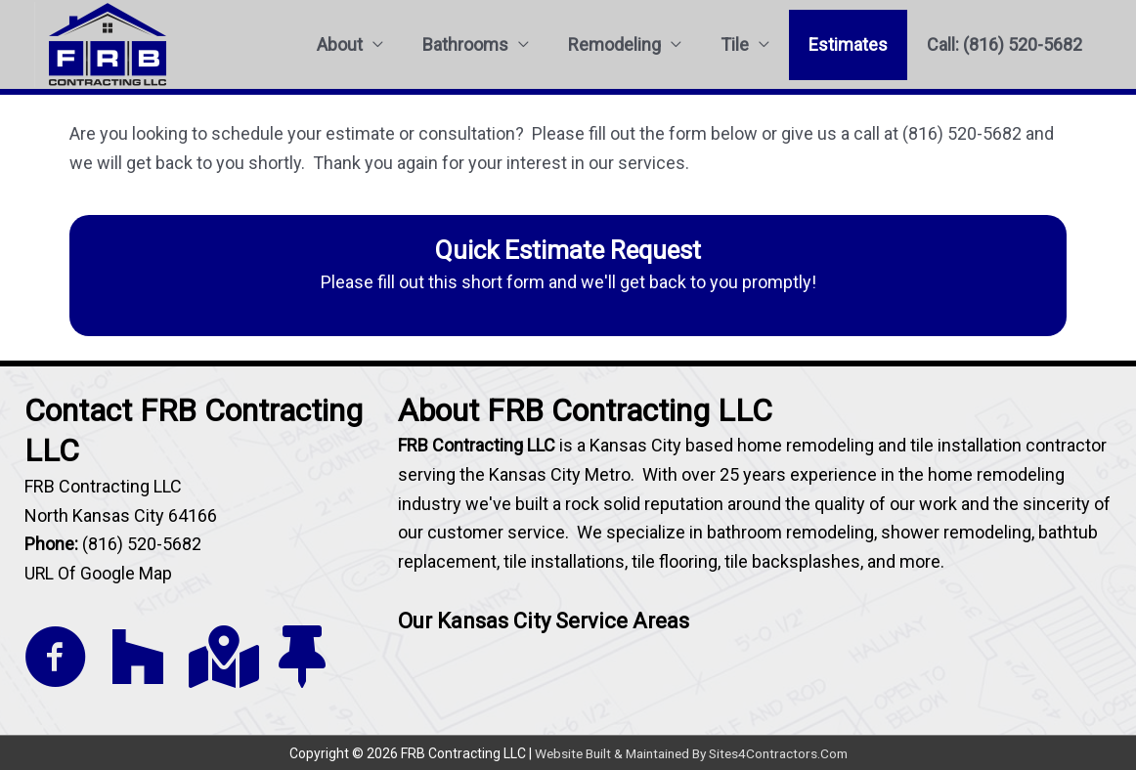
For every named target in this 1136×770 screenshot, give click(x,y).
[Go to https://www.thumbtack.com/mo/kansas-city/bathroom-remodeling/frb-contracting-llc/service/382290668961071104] (302, 657)
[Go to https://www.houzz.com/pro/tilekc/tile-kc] (138, 657)
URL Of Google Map (98, 573)
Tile (735, 44)
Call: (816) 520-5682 (1004, 44)
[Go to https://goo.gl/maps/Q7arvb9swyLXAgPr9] (220, 657)
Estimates (848, 44)
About (340, 44)
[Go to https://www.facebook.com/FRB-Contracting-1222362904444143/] (55, 659)
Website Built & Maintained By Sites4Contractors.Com (691, 752)
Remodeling (614, 44)
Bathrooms (465, 44)
